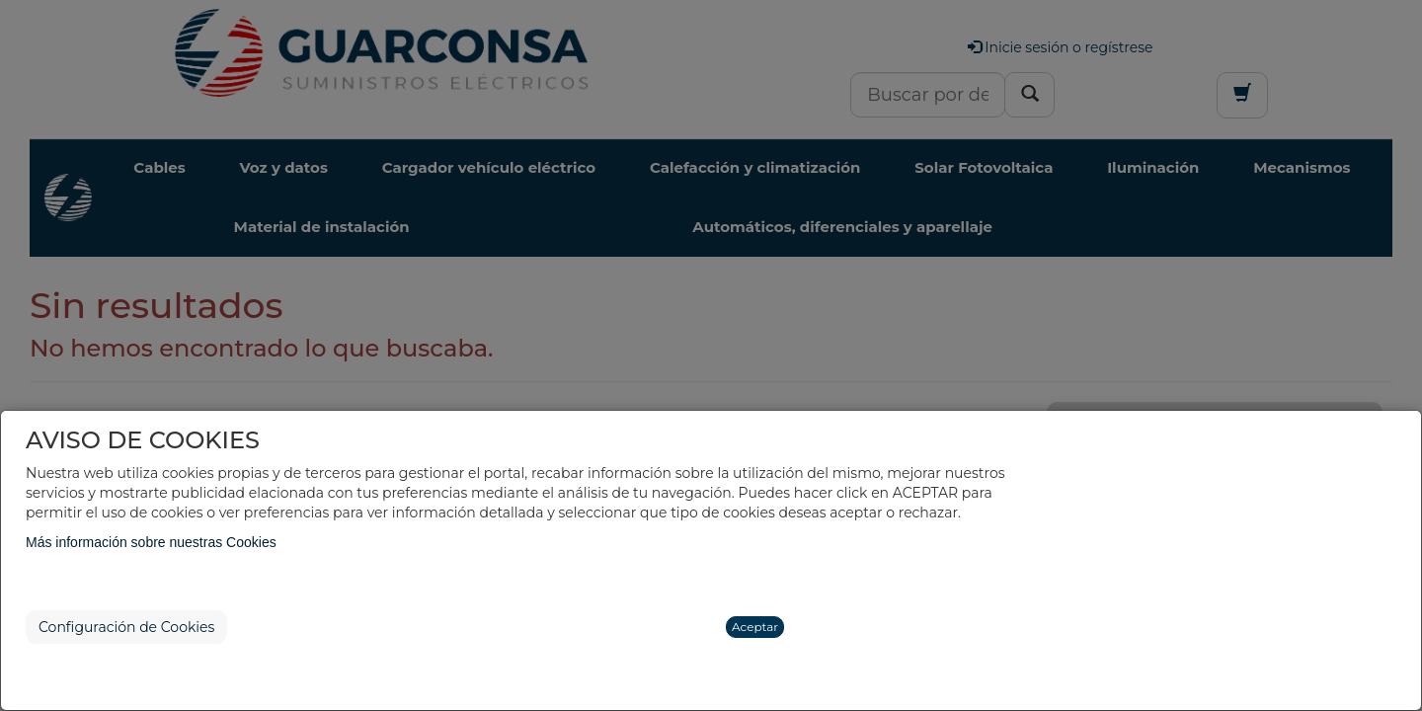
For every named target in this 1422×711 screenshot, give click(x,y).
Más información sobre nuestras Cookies (151, 542)
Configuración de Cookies (126, 627)
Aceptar (755, 626)
